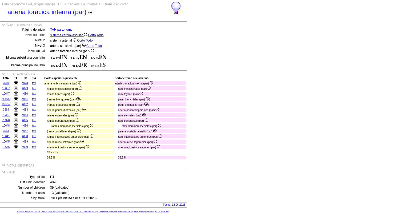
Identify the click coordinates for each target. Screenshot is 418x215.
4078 (25, 83)
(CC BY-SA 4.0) (162, 211)
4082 (25, 104)
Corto (92, 35)
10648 (6, 125)
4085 (25, 120)
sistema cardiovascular (68, 35)
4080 (25, 93)
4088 (25, 136)
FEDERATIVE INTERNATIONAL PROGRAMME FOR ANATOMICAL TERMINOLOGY (57, 211)
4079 (25, 88)
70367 (6, 114)
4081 (25, 99)
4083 (25, 109)
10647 (6, 93)
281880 (6, 99)
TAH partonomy (61, 29)
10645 (6, 141)
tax (34, 83)
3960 (6, 83)
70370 (6, 120)
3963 (6, 130)
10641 (6, 136)
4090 (25, 146)
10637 (6, 88)
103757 (6, 104)
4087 (25, 130)
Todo (100, 35)
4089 (25, 141)
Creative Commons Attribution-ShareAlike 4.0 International (126, 211)
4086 (25, 125)
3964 (6, 109)
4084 (25, 114)
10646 (6, 146)
